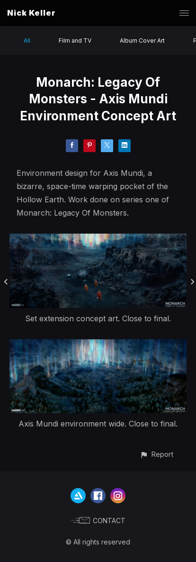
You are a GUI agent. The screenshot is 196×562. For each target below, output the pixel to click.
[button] (156, 454)
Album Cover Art (142, 40)
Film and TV (75, 40)
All (27, 40)
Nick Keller (31, 13)
